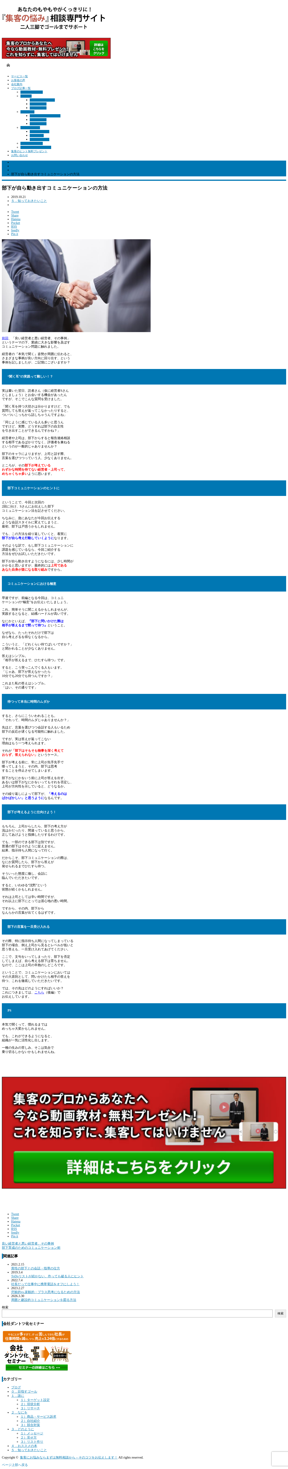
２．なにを (27, 111)
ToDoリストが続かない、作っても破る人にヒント (47, 1276)
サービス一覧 (19, 76)
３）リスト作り (39, 139)
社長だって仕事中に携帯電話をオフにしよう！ (45, 1284)
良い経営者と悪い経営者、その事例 (28, 1243)
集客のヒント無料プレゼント (29, 151)
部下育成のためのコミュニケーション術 (31, 1247)
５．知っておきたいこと (35, 147)
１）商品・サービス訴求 (45, 115)
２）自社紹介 (38, 119)
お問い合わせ (19, 155)
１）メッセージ (39, 131)
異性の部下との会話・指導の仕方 (35, 1268)
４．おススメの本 (31, 143)
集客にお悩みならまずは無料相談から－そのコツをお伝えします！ (69, 1457)
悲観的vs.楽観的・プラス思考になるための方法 (45, 1292)
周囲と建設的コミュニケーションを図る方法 (43, 1300)
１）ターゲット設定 (42, 100)
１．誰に (26, 96)
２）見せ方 (37, 135)
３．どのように (30, 127)
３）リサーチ (38, 108)
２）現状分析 (38, 104)
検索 (5, 1307)
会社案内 (16, 84)
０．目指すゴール (31, 92)
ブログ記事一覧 (21, 88)
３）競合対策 (38, 123)
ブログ (16, 1387)
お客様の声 (18, 80)
